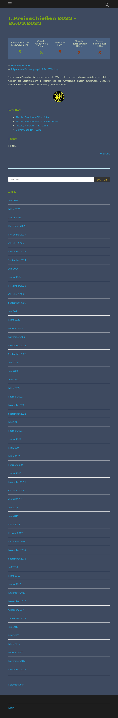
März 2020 (14, 456)
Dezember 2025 (17, 225)
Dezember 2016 (17, 660)
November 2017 (17, 601)
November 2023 (17, 285)
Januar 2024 (14, 277)
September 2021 (17, 413)
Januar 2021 (14, 439)
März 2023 (14, 319)
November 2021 (17, 405)
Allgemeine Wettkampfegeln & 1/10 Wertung (35, 69)
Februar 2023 (15, 328)
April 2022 (14, 379)
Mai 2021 (13, 422)
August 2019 (15, 498)
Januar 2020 (14, 473)
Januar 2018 (14, 584)
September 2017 (17, 618)
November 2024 (17, 251)
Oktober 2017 (16, 609)
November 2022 (17, 345)
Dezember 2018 (17, 541)
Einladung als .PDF (20, 65)
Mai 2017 (13, 635)
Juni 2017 (13, 626)
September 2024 (17, 260)
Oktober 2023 (16, 294)
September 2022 (17, 353)
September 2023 (17, 302)
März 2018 (14, 575)
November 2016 (17, 669)
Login (11, 707)
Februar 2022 (15, 396)
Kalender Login (16, 684)
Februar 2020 (15, 464)
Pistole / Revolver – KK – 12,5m (32, 125)
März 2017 (14, 643)
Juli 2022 (13, 362)
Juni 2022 (13, 370)
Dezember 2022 (17, 336)
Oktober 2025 (16, 242)
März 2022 (14, 387)
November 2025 (17, 234)
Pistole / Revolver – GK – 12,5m (32, 117)
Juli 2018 (13, 567)
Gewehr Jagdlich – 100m (28, 129)
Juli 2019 (13, 507)
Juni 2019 (13, 515)
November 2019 (17, 481)
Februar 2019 (15, 532)
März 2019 (14, 524)
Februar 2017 (15, 652)
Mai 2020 (13, 447)
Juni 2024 (13, 268)
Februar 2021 (15, 430)
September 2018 (17, 558)
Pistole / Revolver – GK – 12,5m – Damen (37, 121)
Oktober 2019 (16, 490)
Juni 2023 (13, 311)
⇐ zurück (105, 153)
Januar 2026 (14, 217)
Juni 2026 (13, 200)
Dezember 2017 (17, 592)
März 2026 (14, 208)
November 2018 (17, 550)
